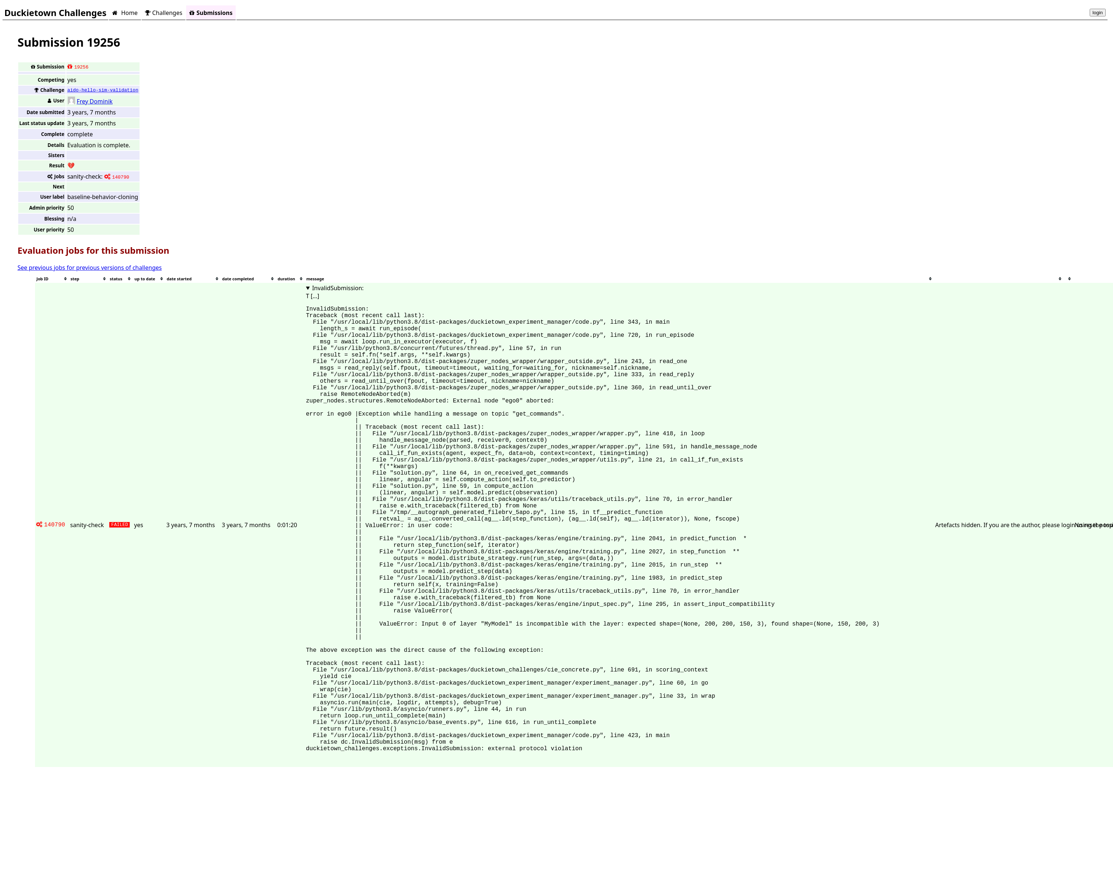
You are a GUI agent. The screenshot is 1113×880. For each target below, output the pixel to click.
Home (124, 13)
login (1098, 12)
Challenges (163, 13)
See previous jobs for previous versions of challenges (89, 268)
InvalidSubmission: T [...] (335, 292)
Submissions (210, 13)
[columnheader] (52, 278)
